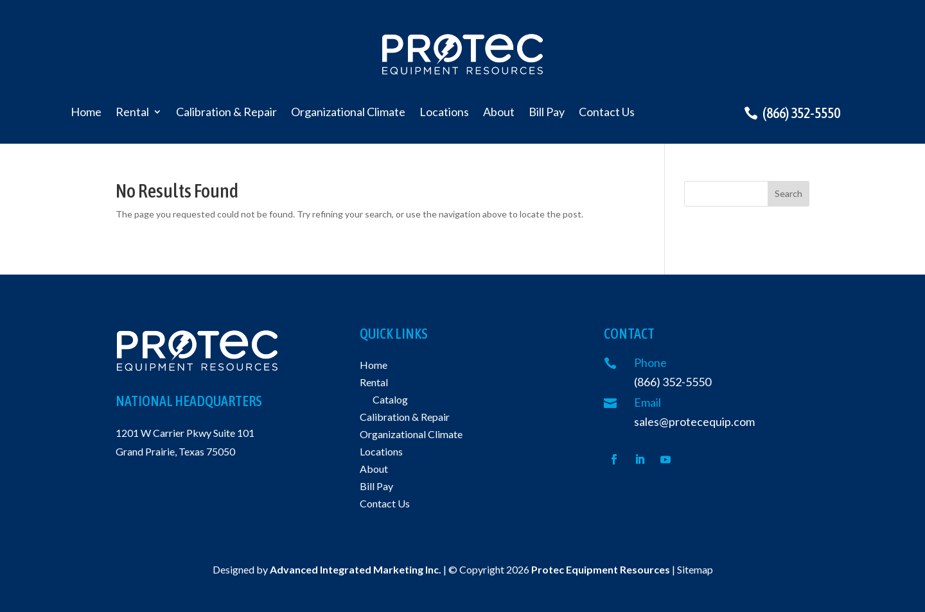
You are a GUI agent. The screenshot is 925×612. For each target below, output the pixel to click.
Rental (132, 113)
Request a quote (813, 51)
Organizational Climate (348, 113)
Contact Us (607, 113)
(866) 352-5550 (801, 113)
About (499, 113)
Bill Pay (547, 113)
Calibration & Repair (226, 113)
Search (788, 193)
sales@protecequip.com (694, 421)
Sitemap (695, 569)
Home (86, 113)
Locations (444, 113)
